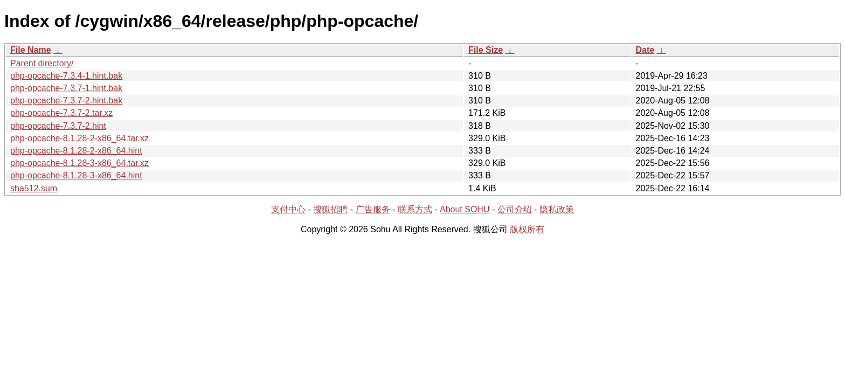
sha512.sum (33, 188)
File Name (30, 49)
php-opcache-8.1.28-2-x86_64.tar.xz (79, 138)
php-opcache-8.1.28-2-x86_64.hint (76, 150)
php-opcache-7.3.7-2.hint (58, 125)
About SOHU (464, 209)
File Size (485, 49)
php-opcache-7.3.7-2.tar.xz (61, 112)
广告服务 (373, 209)
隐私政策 (556, 209)
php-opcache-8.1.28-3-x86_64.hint (76, 175)
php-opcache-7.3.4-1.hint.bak (66, 75)
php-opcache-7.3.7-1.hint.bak (66, 88)
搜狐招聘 (330, 209)
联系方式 (415, 209)
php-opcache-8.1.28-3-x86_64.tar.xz (79, 163)
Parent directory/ (41, 63)
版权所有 (527, 229)
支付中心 (288, 209)
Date (644, 49)
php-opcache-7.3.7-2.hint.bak (66, 100)
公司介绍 (514, 209)
